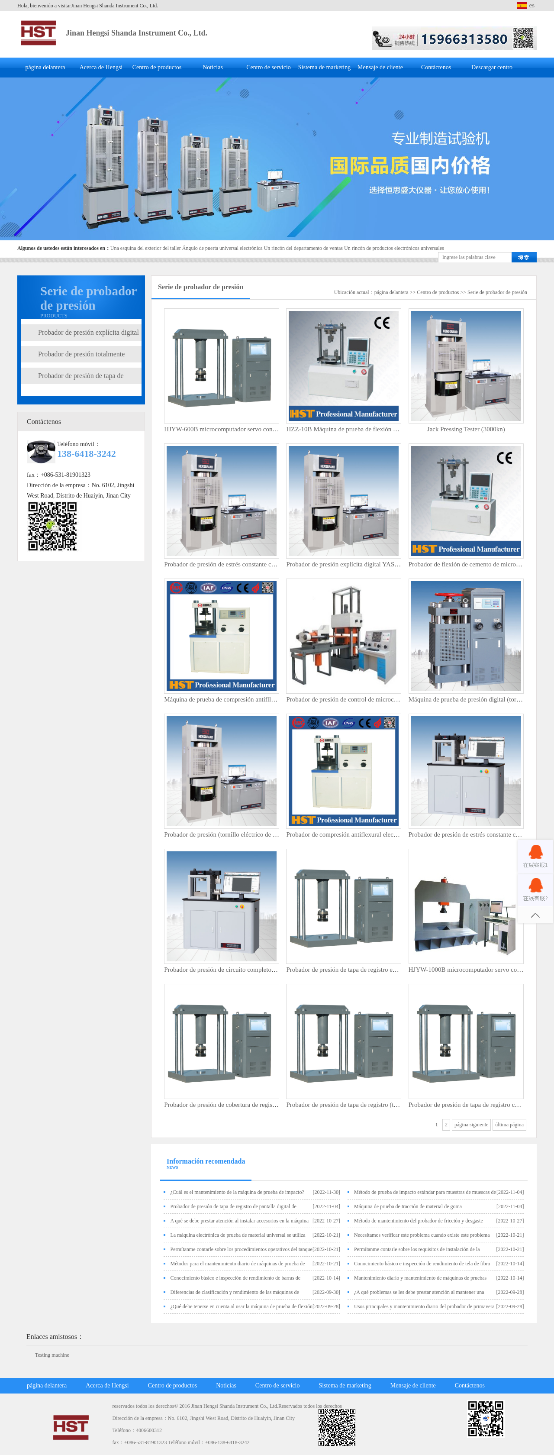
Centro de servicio (268, 67)
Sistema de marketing (324, 67)
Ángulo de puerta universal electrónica (222, 248)
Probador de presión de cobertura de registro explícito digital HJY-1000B (259, 1104)
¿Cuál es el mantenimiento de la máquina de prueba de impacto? (237, 1192)
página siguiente (471, 1125)
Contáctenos (436, 67)
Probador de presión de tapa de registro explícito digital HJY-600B (372, 969)
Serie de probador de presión (497, 292)
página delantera (45, 67)
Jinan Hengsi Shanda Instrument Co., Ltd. (136, 33)
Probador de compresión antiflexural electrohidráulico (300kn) (367, 834)
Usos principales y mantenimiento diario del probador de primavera (424, 1306)
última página (509, 1125)
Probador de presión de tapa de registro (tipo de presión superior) (370, 1104)
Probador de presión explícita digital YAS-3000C (350, 564)
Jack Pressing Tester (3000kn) (466, 429)
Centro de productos (157, 67)
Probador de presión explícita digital (88, 332)
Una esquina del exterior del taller (145, 248)
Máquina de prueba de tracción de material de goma (408, 1206)
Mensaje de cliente (380, 67)
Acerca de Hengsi (101, 67)
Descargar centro (491, 67)
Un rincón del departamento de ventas (303, 248)
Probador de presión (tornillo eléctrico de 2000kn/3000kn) (240, 834)
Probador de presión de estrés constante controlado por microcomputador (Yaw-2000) (275, 564)
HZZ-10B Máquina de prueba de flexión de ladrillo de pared (364, 429)
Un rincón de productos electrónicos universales (394, 248)
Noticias (213, 67)
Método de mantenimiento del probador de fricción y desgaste (418, 1221)
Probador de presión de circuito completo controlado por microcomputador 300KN (272, 969)
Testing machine (52, 1355)
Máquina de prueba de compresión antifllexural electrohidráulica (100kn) (259, 699)
